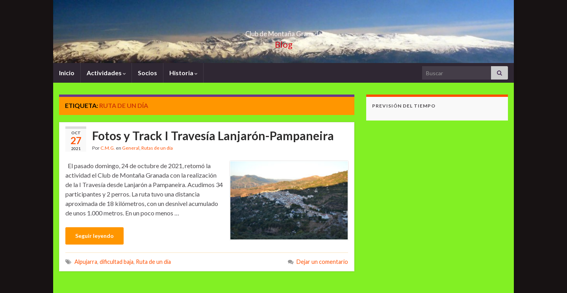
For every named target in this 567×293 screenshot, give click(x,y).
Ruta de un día (153, 261)
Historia (183, 72)
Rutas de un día (157, 148)
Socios (147, 72)
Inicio (66, 72)
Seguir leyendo (94, 235)
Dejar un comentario (322, 261)
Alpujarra (85, 261)
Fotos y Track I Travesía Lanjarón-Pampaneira (213, 135)
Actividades (106, 72)
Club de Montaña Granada (283, 31)
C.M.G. (107, 148)
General (130, 148)
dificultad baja (116, 261)
